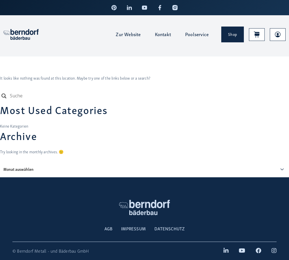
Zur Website (128, 34)
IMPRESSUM (133, 228)
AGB (108, 228)
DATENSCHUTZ (169, 228)
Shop (232, 34)
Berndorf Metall (31, 251)
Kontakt (163, 34)
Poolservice (197, 34)
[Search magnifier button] (4, 96)
